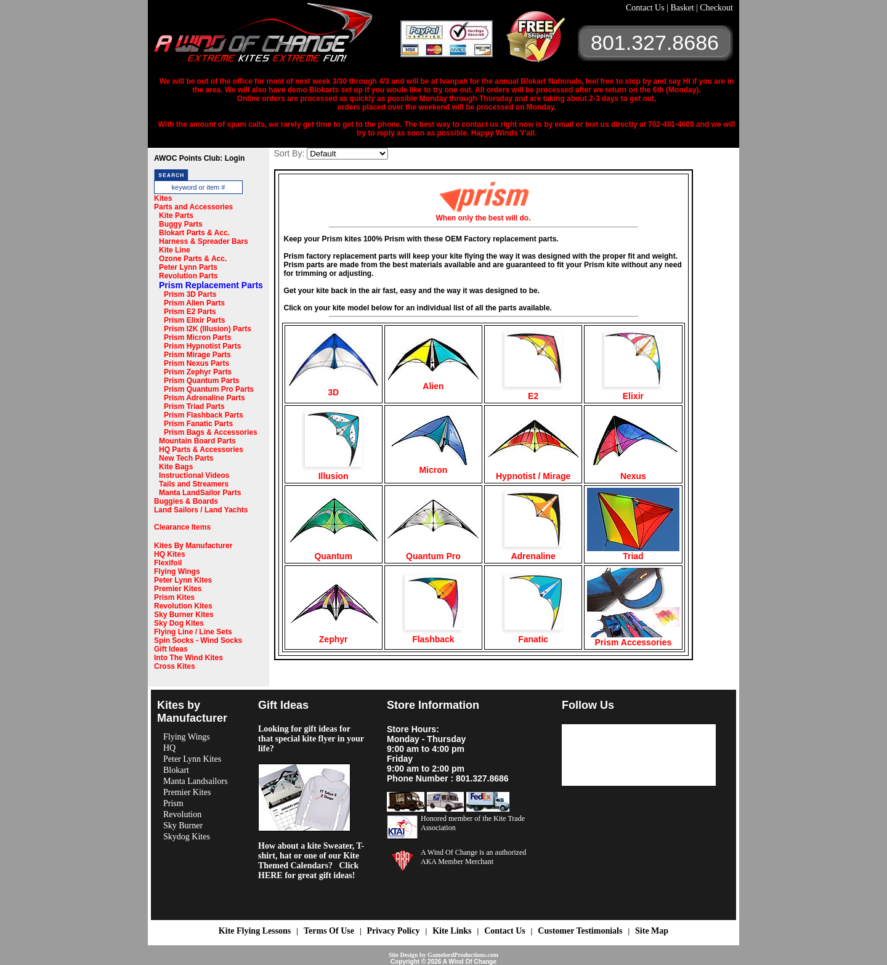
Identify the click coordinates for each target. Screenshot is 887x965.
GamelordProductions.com (462, 954)
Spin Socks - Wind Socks (198, 640)
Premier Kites (177, 588)
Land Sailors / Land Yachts (201, 510)
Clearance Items (182, 527)
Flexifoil (168, 563)
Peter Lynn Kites (183, 580)
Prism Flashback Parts (203, 415)
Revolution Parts (188, 276)
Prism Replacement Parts (211, 285)
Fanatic (533, 635)
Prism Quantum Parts (202, 380)
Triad (633, 552)
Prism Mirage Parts (197, 354)
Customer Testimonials (580, 930)
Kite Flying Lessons (255, 930)
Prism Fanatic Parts (198, 423)
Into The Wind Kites (188, 657)
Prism (173, 803)
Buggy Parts (181, 224)
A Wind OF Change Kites (277, 37)
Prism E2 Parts (190, 311)
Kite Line (174, 250)
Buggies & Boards (186, 501)
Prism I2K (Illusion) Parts (207, 329)
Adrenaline (533, 552)
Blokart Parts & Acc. (194, 232)
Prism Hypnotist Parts (202, 346)
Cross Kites (174, 666)
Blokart (176, 770)
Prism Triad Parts (194, 406)
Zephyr (333, 635)
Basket (683, 7)
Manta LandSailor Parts (200, 492)
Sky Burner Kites (184, 614)
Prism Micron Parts (197, 337)
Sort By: (289, 153)
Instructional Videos (194, 475)
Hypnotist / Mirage (533, 472)
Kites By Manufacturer (193, 545)
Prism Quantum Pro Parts (209, 389)
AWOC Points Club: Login (199, 158)
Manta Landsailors (195, 781)
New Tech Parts (186, 458)
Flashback (433, 635)
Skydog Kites (186, 836)
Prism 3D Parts (190, 294)
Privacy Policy (393, 930)
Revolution (182, 814)
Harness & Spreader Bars (203, 241)
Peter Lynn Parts (188, 267)
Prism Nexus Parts (196, 363)
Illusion (333, 472)
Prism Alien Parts (194, 303)
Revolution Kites (183, 606)
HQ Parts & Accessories (201, 449)
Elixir (633, 392)
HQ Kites (169, 554)
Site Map (651, 930)
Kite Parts (176, 215)
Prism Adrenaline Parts (204, 398)
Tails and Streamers (194, 484)
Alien (433, 382)
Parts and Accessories (193, 207)
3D (333, 388)
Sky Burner (183, 825)
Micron (433, 466)
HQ (169, 748)
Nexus (633, 472)
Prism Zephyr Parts (198, 372)
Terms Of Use (329, 930)
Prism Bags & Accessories (210, 432)
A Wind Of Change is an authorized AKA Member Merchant (473, 857)
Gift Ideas (171, 649)
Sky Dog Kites (179, 623)
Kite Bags (176, 466)
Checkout (716, 7)
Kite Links (451, 930)
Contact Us (646, 7)
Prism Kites (174, 597)
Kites (163, 198)
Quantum (333, 552)
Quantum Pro (433, 552)
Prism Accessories (633, 638)
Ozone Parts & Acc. (193, 258)
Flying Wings (177, 571)
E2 (533, 392)
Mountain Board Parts (197, 441)
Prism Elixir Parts (194, 320)
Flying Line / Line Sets (193, 632)
